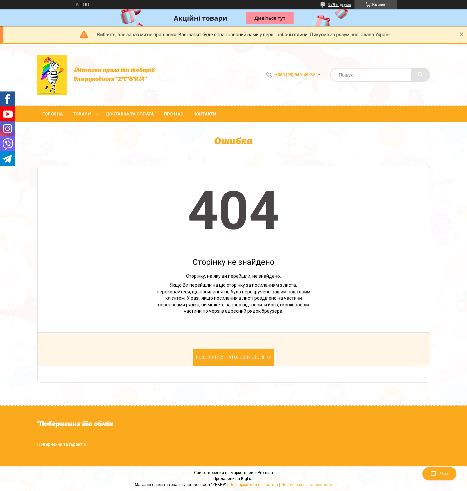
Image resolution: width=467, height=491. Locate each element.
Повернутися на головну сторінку (233, 357)
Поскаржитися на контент (253, 484)
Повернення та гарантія (61, 444)
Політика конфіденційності (306, 484)
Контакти (204, 113)
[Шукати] (420, 75)
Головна (52, 113)
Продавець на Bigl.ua (233, 478)
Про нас (173, 113)
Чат (439, 474)
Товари (82, 113)
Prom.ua (265, 472)
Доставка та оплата (130, 113)
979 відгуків (339, 4)
